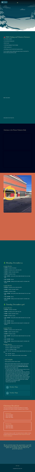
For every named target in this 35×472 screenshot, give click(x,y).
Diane (19, 380)
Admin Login (17, 465)
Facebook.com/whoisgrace (8, 435)
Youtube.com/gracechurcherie (23, 434)
